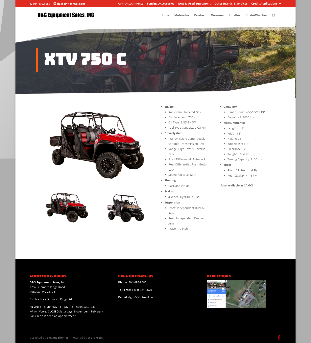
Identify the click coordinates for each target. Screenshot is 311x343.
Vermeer (217, 15)
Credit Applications (264, 3)
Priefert (200, 15)
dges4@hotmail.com (136, 297)
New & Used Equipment (194, 3)
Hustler (234, 15)
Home (164, 15)
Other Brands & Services (231, 3)
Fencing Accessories (160, 3)
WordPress (95, 337)
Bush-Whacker (256, 15)
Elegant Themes (57, 337)
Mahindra (181, 15)
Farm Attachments (130, 3)
